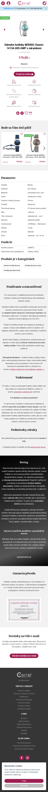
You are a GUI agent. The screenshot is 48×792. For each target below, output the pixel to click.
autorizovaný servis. (38, 447)
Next (44, 148)
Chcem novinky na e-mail (24, 656)
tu (20, 775)
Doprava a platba (24, 691)
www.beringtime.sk (24, 557)
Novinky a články (24, 706)
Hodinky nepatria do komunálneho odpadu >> (27, 369)
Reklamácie (24, 697)
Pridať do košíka (24, 74)
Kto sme (24, 718)
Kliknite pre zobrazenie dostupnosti (25, 68)
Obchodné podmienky (24, 700)
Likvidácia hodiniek (24, 709)
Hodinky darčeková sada (33, 265)
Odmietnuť (24, 786)
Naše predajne (24, 721)
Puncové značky (24, 703)
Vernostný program (24, 743)
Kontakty (24, 733)
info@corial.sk (24, 680)
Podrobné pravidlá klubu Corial (24, 746)
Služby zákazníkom (24, 724)
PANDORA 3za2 (9, 8)
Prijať (24, 781)
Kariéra (24, 730)
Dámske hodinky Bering (12, 265)
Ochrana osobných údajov (24, 749)
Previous (3, 148)
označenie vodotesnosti (23, 392)
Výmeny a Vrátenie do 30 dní (24, 694)
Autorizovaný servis (24, 727)
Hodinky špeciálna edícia (12, 270)
